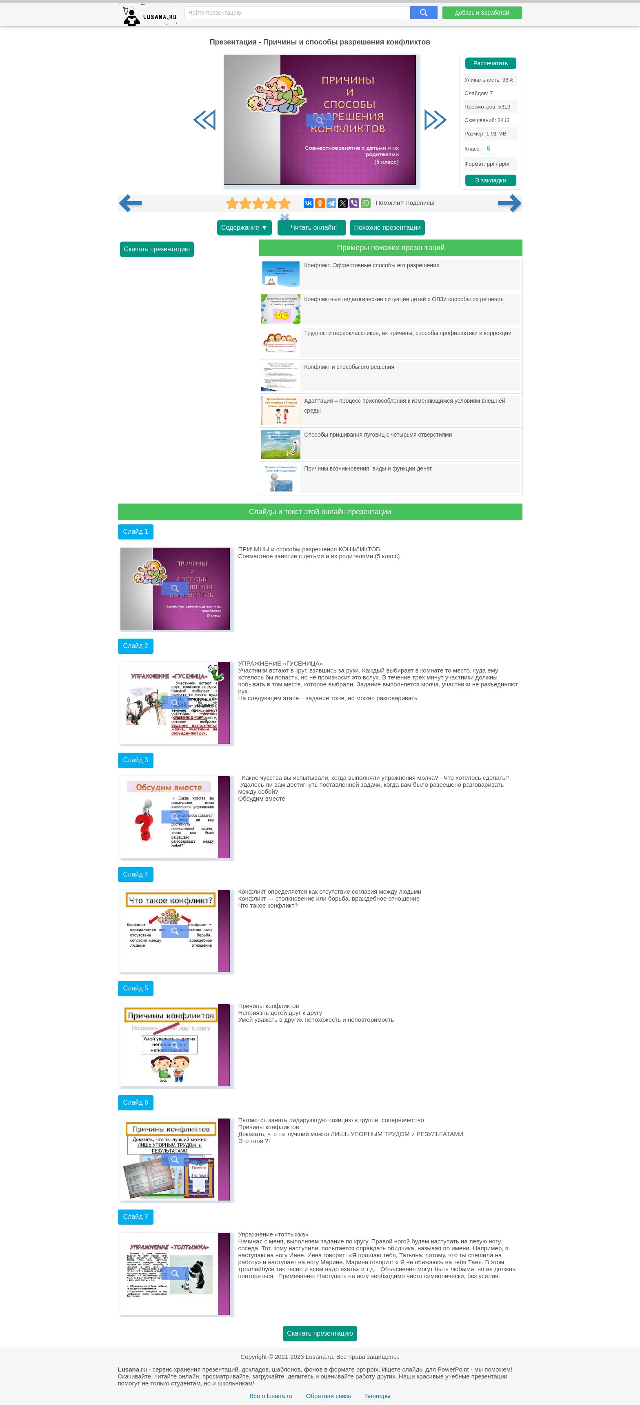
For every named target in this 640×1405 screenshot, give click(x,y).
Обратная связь (328, 1395)
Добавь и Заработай (482, 12)
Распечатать (490, 63)
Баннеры (377, 1395)
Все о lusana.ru (270, 1395)
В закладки (490, 180)
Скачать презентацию (157, 249)
